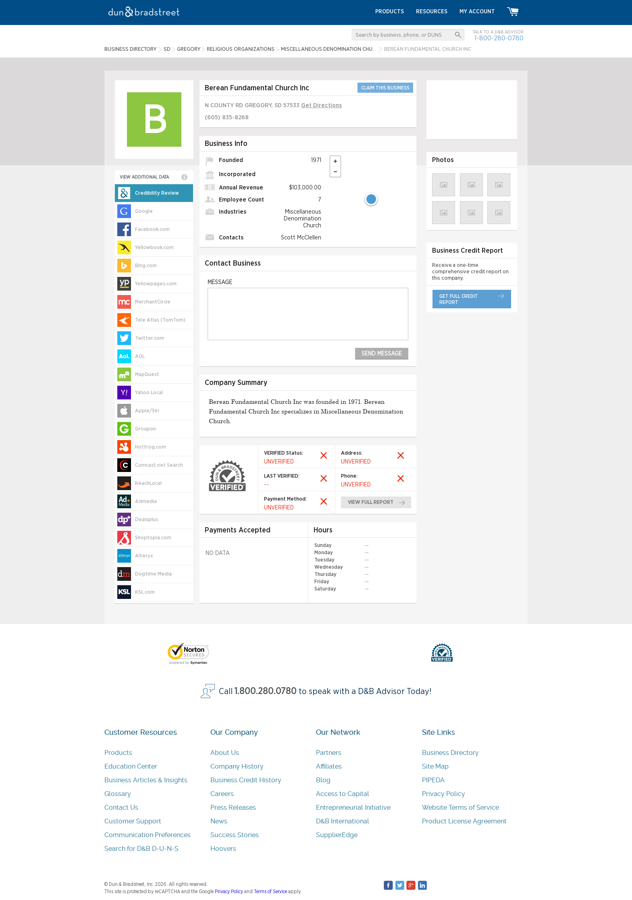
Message (220, 282)
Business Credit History (245, 780)
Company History (237, 766)
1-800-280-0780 (499, 38)
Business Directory (450, 753)
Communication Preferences (147, 835)
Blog (323, 780)
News (218, 821)
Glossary (117, 794)
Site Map (435, 766)
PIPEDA (433, 780)
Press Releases (233, 807)
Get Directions (321, 105)
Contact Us (121, 807)
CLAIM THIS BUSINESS (385, 87)
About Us (224, 753)
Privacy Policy (443, 794)
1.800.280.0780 (266, 691)
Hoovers (223, 848)
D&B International (342, 821)
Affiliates (329, 766)
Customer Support (132, 821)
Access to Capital (342, 794)
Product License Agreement (464, 821)
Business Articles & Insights (145, 780)
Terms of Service (270, 891)
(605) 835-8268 (227, 117)
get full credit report (458, 299)
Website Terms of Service (460, 807)
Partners (328, 753)
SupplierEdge (337, 835)
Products (118, 753)
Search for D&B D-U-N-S (141, 848)
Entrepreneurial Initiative (353, 807)
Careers (222, 794)
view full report (370, 502)
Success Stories (234, 835)
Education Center (130, 766)
